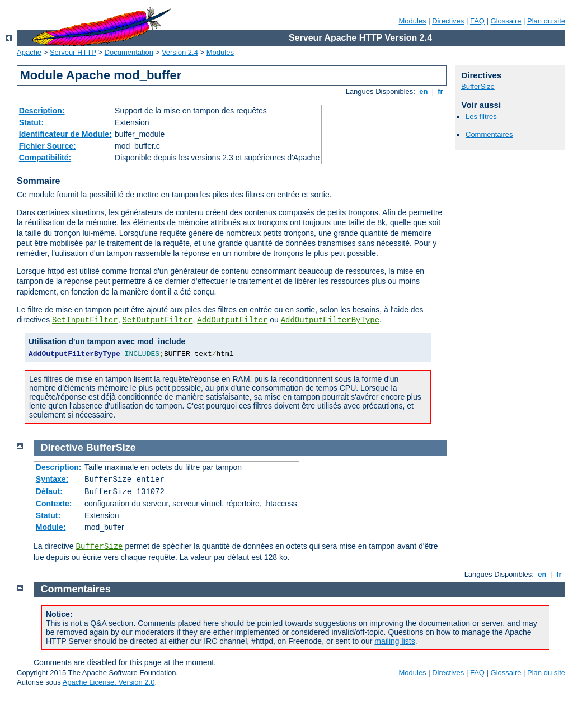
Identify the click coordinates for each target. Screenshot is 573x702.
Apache (29, 52)
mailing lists (394, 641)
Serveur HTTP (73, 52)
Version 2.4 (180, 52)
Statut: (31, 122)
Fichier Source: (47, 145)
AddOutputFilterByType (330, 320)
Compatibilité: (45, 157)
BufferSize (478, 86)
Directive (62, 447)
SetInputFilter (85, 320)
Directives (448, 21)
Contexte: (54, 503)
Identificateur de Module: (65, 134)
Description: (42, 110)
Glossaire (506, 21)
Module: (51, 527)
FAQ (477, 21)
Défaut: (49, 491)
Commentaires (489, 134)
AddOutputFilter (232, 320)
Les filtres (481, 116)
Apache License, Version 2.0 (109, 682)
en (423, 91)
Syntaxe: (52, 479)
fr (440, 91)
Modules (412, 21)
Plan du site (546, 21)
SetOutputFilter (157, 320)
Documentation (129, 52)
